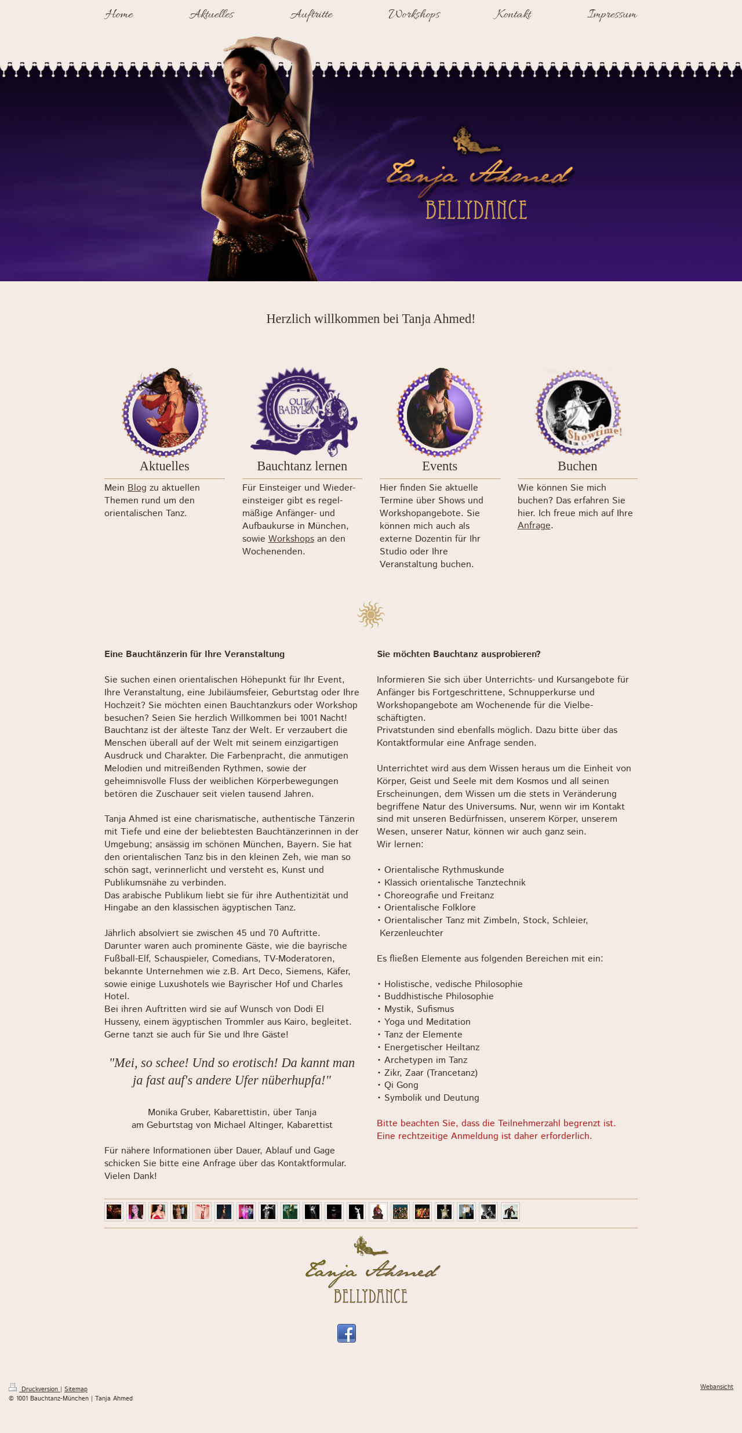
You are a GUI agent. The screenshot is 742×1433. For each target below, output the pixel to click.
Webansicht (716, 1387)
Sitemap (76, 1389)
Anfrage (534, 525)
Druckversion (34, 1389)
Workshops (291, 539)
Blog (137, 488)
